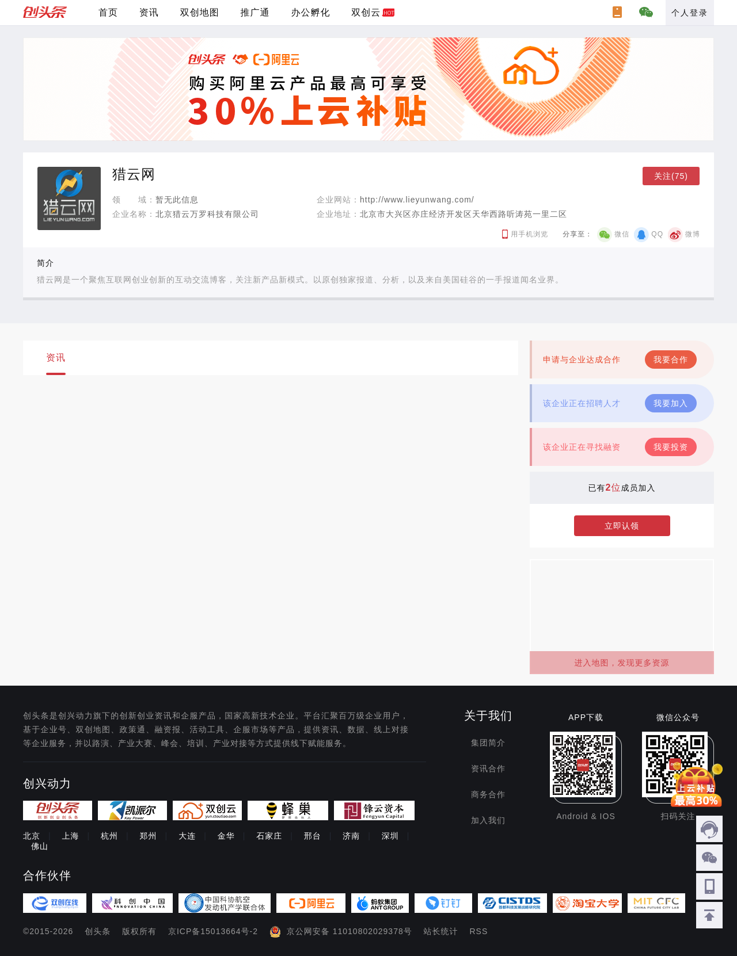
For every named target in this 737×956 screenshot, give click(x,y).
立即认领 (622, 525)
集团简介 (488, 742)
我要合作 (671, 359)
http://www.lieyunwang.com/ (417, 199)
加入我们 (488, 820)
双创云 (366, 12)
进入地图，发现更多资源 (622, 662)
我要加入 (671, 403)
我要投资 (671, 447)
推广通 (255, 12)
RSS (479, 931)
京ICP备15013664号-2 (213, 931)
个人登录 (689, 12)
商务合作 (488, 794)
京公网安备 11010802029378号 (349, 931)
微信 (621, 234)
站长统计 (441, 931)
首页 (108, 12)
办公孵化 (310, 12)
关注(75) (671, 176)
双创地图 (199, 12)
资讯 (149, 12)
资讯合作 (488, 768)
